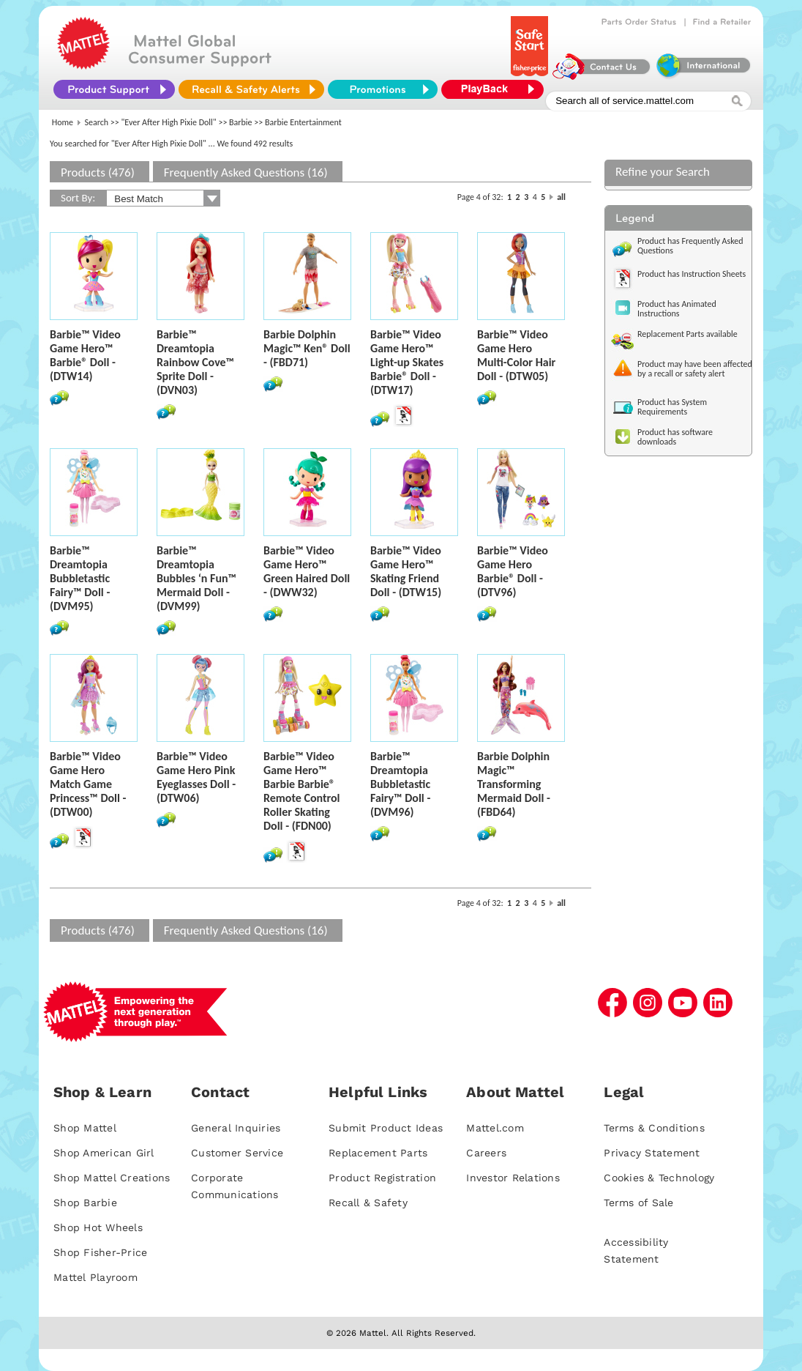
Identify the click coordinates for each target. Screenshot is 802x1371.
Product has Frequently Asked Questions (690, 246)
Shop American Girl (103, 1153)
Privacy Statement (652, 1153)
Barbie (240, 122)
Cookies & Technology (659, 1178)
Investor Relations (513, 1178)
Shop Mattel (84, 1128)
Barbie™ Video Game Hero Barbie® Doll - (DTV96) (512, 571)
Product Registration (382, 1178)
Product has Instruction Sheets (691, 274)
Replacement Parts (378, 1153)
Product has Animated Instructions (676, 309)
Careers (486, 1153)
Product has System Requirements (672, 407)
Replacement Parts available (687, 334)
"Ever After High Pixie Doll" (169, 122)
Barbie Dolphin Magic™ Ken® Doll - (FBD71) (307, 348)
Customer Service (237, 1153)
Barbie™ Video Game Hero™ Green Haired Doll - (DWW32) (306, 571)
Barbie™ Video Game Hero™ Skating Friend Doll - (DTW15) (405, 571)
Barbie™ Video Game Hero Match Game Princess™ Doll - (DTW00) (88, 784)
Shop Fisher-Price (100, 1252)
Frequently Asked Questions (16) (246, 172)
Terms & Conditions (654, 1128)
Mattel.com (495, 1128)
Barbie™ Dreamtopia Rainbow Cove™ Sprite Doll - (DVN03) (195, 362)
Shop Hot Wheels (98, 1227)
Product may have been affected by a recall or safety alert (694, 369)
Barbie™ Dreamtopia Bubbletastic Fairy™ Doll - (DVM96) (400, 784)
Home (62, 122)
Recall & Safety (368, 1202)
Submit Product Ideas (386, 1128)
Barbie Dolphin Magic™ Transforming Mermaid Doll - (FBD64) (513, 784)
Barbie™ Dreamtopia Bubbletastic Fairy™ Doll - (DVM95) (80, 578)
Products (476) (98, 172)
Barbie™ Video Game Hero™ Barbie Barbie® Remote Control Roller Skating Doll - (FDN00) (301, 791)
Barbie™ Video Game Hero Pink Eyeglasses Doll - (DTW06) (196, 777)
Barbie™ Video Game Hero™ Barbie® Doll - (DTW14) (85, 355)
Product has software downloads (675, 437)
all (561, 197)
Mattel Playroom (95, 1277)
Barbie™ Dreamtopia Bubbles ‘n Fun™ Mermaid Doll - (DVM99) (196, 578)
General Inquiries (235, 1128)
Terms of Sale (638, 1202)
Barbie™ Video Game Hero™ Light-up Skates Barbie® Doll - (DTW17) (406, 362)
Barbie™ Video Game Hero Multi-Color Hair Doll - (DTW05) (516, 355)
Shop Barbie (85, 1202)
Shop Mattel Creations (111, 1178)
